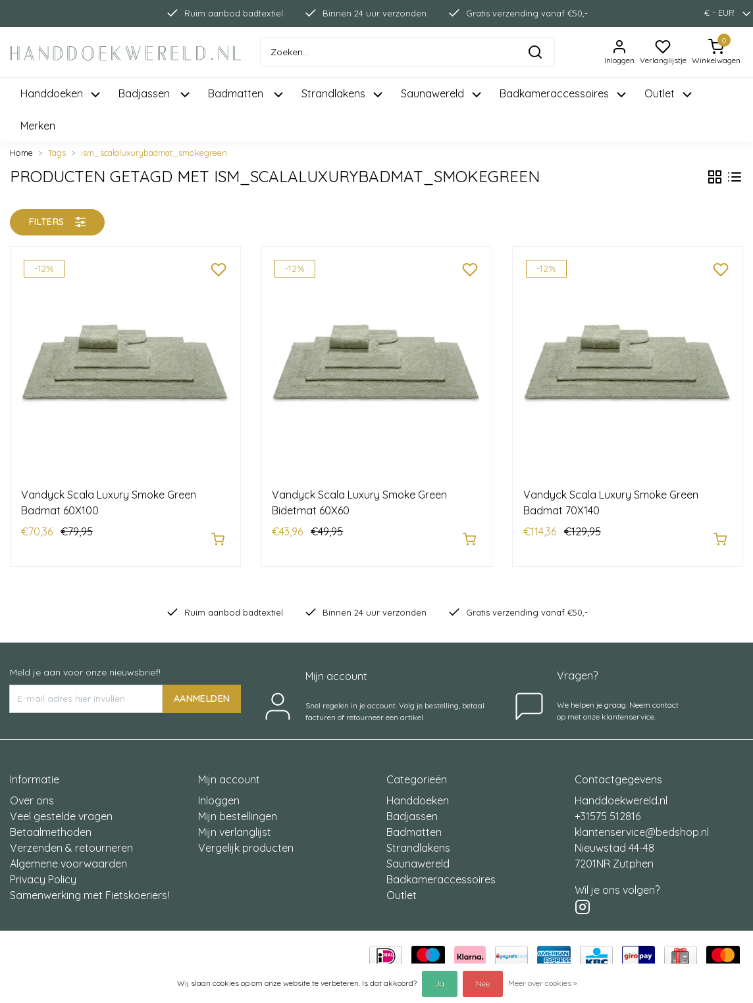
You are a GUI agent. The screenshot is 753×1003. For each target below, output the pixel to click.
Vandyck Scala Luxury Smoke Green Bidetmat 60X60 (359, 502)
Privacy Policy (43, 872)
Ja (439, 984)
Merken (37, 125)
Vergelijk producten (246, 841)
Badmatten (414, 825)
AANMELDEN (202, 691)
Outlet (401, 888)
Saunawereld (418, 857)
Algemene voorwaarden (68, 857)
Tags (57, 152)
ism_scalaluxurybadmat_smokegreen (154, 152)
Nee (483, 984)
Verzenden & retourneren (71, 841)
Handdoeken (417, 793)
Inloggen (219, 793)
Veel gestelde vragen (61, 809)
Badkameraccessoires (441, 872)
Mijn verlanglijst (234, 825)
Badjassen (412, 809)
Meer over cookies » (542, 983)
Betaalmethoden (50, 825)
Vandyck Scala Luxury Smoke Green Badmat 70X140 (610, 502)
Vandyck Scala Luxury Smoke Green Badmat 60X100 (108, 502)
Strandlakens (418, 841)
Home (21, 152)
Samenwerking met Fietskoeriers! (89, 888)
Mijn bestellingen (237, 809)
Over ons (32, 793)
